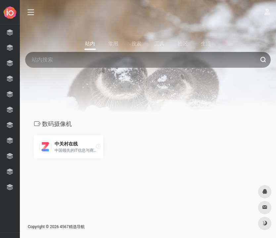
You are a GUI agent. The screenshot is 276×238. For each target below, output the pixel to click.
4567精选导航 (72, 226)
